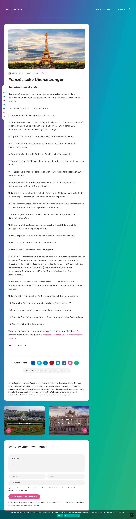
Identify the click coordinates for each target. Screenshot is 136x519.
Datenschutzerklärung (72, 516)
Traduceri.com (14, 9)
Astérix (26, 383)
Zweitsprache (65, 395)
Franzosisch (38, 386)
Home (98, 9)
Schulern (11, 395)
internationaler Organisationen (62, 389)
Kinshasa (19, 392)
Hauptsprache (14, 389)
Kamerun (79, 389)
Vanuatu (29, 395)
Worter (56, 395)
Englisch (29, 386)
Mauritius (46, 392)
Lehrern (39, 392)
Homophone (26, 389)
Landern (32, 392)
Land (26, 392)
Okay (60, 516)
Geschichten (74, 386)
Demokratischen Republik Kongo (68, 383)
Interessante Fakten (40, 389)
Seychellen (20, 395)
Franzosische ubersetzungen (56, 386)
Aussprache (35, 383)
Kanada (11, 392)
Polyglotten (56, 392)
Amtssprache (17, 383)
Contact (107, 9)
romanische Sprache (70, 392)
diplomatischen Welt (17, 386)
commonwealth (47, 383)
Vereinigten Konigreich (43, 395)
